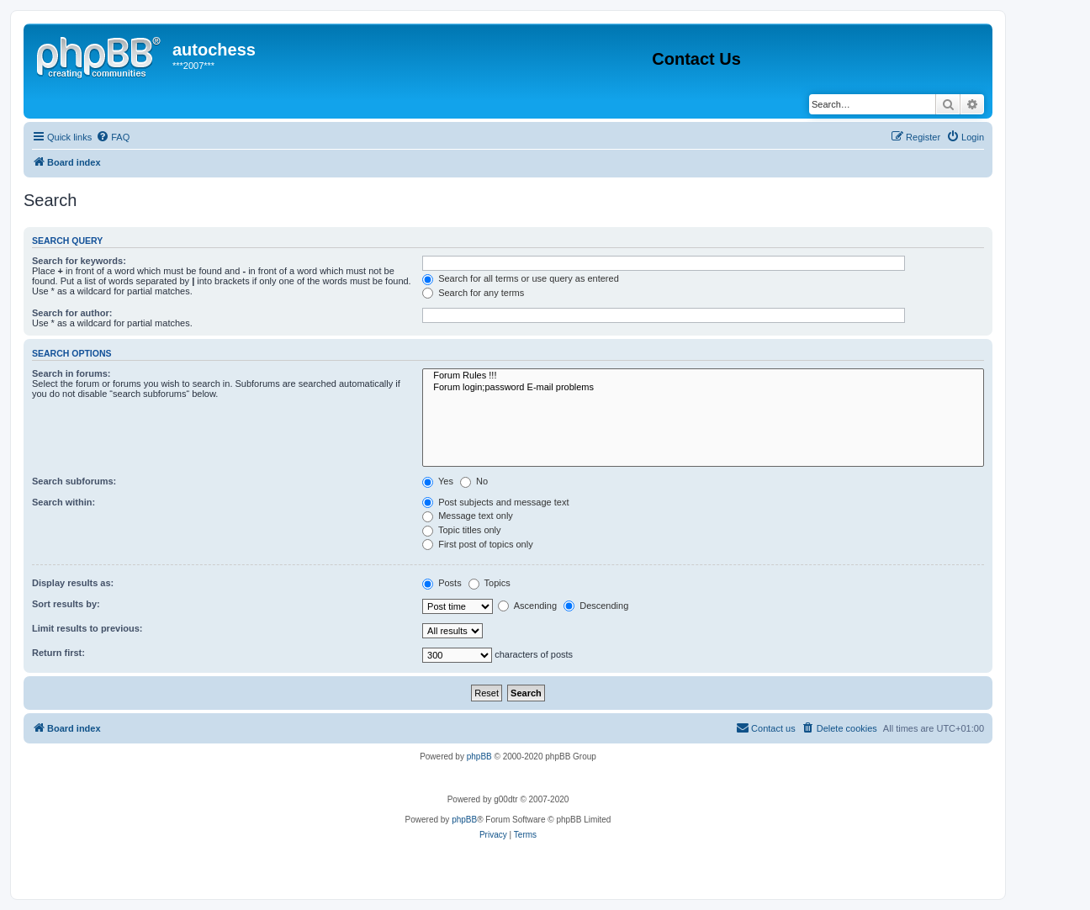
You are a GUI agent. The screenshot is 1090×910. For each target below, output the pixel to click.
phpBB (479, 756)
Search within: (63, 502)
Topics (489, 583)
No (474, 481)
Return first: (58, 653)
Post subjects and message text (495, 502)
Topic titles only (461, 530)
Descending (596, 605)
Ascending (527, 605)
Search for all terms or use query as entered (520, 278)
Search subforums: (74, 481)
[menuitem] (113, 137)
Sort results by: (66, 604)
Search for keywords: (79, 261)
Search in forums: (71, 373)
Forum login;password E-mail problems (703, 388)
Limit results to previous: (87, 628)
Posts (442, 583)
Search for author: (72, 313)
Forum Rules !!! (703, 376)
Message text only (467, 516)
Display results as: (73, 583)
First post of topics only (477, 544)
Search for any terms (473, 293)
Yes (437, 481)
